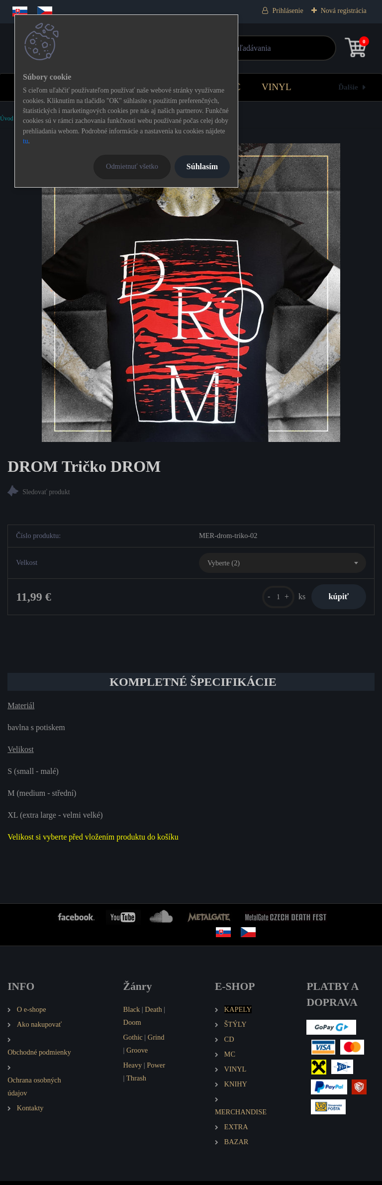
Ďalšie (348, 87)
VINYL (276, 87)
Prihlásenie (287, 10)
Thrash (136, 1081)
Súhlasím (202, 166)
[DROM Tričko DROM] (191, 292)
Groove (137, 1054)
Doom (132, 1026)
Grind (156, 1041)
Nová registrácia (344, 10)
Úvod (6, 118)
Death (153, 1013)
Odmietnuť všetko (132, 166)
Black (131, 1013)
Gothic (133, 1041)
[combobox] (282, 564)
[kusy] (272, 598)
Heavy (132, 1069)
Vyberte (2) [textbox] (223, 564)
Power (156, 1069)
